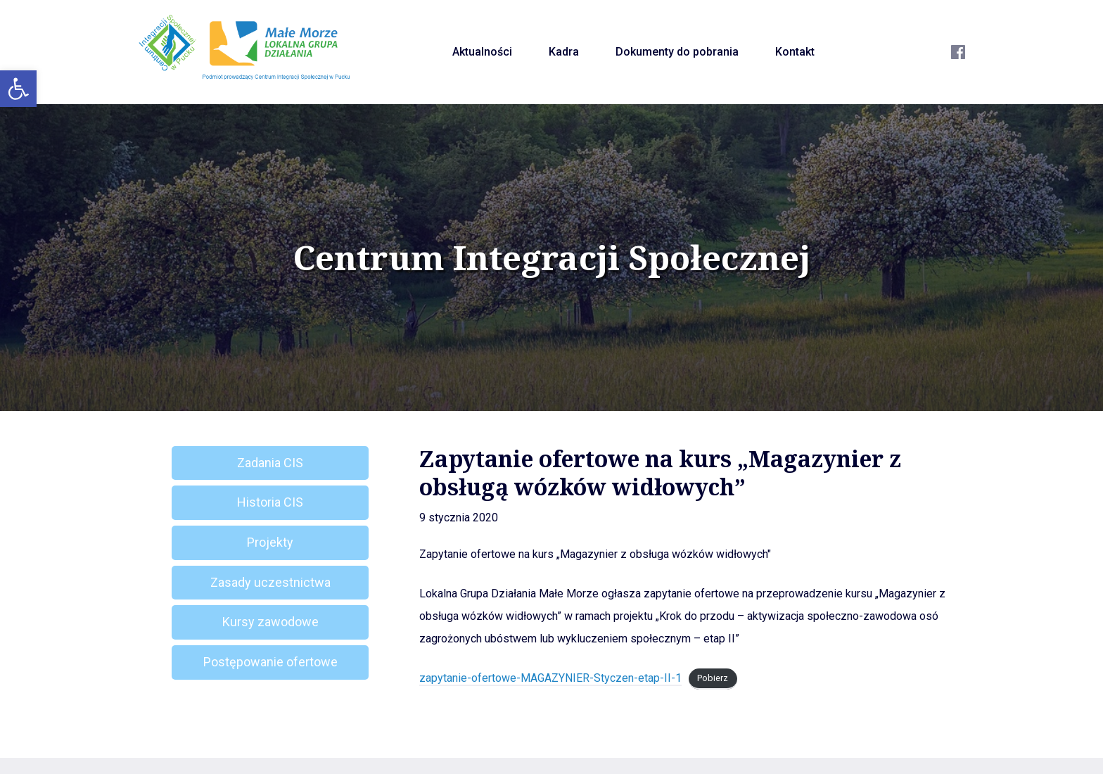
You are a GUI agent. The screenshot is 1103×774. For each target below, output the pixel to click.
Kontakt (795, 51)
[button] (18, 88)
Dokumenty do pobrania (677, 51)
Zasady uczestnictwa (270, 582)
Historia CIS (270, 502)
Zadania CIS (270, 462)
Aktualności (482, 51)
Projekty (270, 542)
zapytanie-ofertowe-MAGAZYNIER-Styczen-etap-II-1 (550, 678)
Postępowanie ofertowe (270, 661)
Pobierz (712, 678)
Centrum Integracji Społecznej (551, 257)
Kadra (564, 51)
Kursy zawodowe (270, 621)
